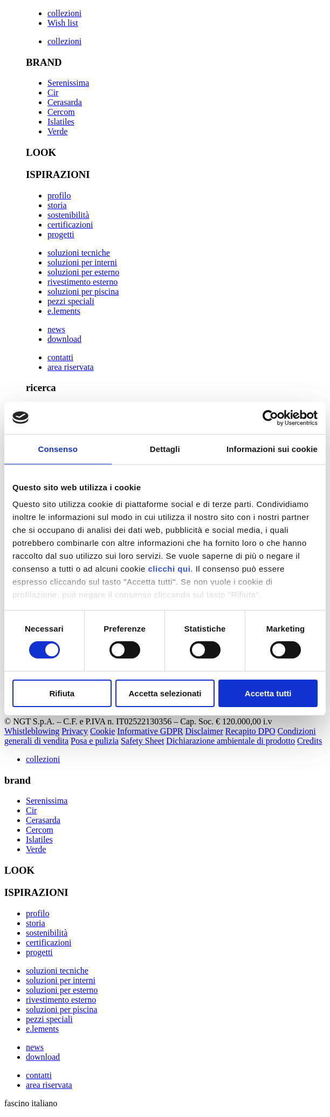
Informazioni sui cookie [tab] (272, 448)
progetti (60, 234)
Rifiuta (61, 693)
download (64, 339)
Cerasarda (64, 102)
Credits (309, 740)
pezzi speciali (70, 301)
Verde (57, 131)
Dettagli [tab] (165, 448)
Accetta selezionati (164, 693)
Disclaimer (204, 731)
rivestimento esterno (82, 281)
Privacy (74, 731)
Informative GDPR (150, 731)
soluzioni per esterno (83, 272)
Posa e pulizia (95, 740)
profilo (59, 195)
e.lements (63, 311)
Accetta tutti (268, 693)
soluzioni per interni (82, 262)
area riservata (70, 367)
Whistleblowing (31, 731)
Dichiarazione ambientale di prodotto (230, 740)
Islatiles (60, 121)
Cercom (61, 112)
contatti (60, 357)
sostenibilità (68, 215)
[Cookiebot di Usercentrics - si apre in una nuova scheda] (270, 417)
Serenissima (68, 82)
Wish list (62, 23)
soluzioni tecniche (78, 252)
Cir (52, 92)
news (56, 329)
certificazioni (70, 224)
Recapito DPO (250, 731)
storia (57, 205)
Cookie (102, 731)
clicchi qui (169, 568)
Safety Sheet (142, 740)
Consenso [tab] (58, 448)
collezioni (64, 13)
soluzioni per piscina (83, 291)
